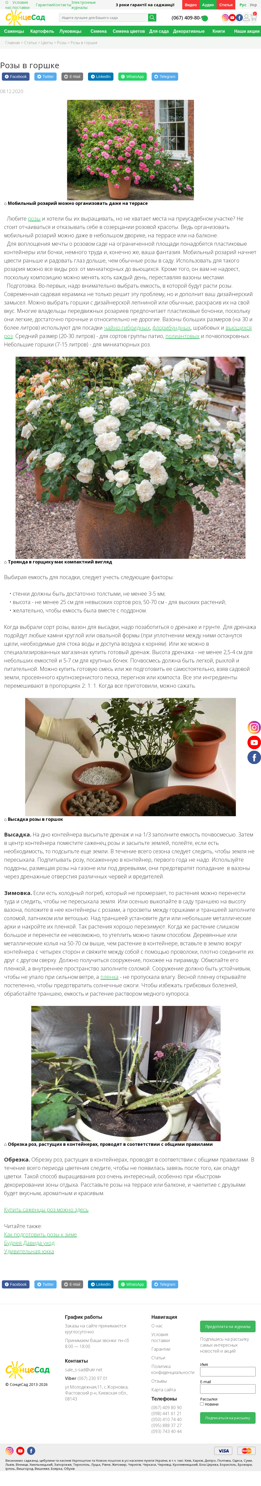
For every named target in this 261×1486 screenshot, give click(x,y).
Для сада (159, 31)
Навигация (164, 1317)
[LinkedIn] (100, 77)
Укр (253, 4)
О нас (157, 1326)
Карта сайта (163, 1390)
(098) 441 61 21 (166, 1413)
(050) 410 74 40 (166, 1419)
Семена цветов (129, 31)
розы (34, 218)
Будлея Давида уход (29, 1242)
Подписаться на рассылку (227, 1417)
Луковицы (70, 31)
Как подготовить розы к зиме (40, 1234)
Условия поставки (160, 1337)
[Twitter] (45, 77)
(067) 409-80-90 (189, 18)
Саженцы (14, 31)
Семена (99, 31)
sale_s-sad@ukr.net (83, 1370)
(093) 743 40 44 (166, 1431)
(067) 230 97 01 (86, 1378)
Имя (204, 1364)
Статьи (226, 4)
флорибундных (171, 327)
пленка (109, 976)
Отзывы (159, 1381)
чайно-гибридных (127, 327)
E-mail (205, 1381)
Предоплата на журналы (227, 1326)
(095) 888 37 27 (166, 1425)
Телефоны (164, 1398)
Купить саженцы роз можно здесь (46, 1209)
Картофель (42, 31)
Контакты (62, 4)
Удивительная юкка (29, 1251)
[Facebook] (16, 77)
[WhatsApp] (132, 77)
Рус (243, 4)
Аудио (208, 4)
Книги (219, 31)
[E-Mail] (72, 77)
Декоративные (188, 31)
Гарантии (44, 4)
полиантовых (182, 336)
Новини (209, 1404)
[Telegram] (165, 77)
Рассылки (208, 1399)
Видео (191, 4)
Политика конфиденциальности (169, 1369)
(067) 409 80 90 (166, 1407)
